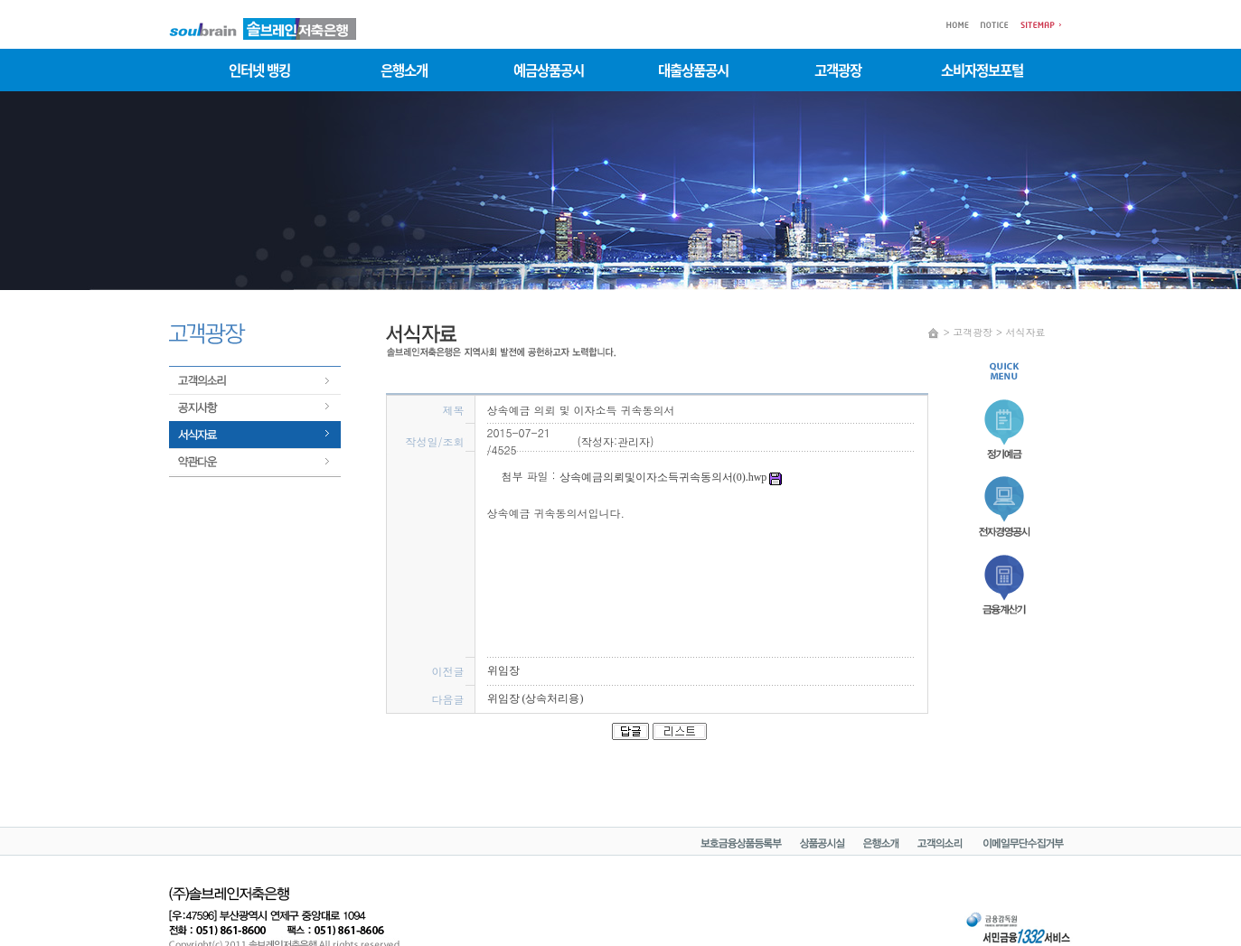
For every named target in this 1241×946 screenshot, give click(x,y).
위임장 (503, 670)
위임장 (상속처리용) (535, 698)
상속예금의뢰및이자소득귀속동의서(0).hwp (671, 477)
